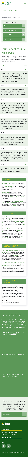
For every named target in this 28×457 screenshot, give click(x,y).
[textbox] (7, 26)
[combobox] (14, 26)
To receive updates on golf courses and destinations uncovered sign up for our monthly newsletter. (14, 405)
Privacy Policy (6, 437)
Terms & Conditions (8, 435)
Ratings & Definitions (9, 432)
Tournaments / (7, 17)
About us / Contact (8, 429)
